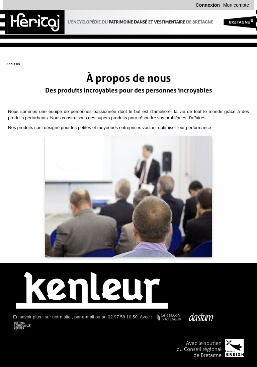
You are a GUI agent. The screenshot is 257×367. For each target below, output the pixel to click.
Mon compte (236, 5)
